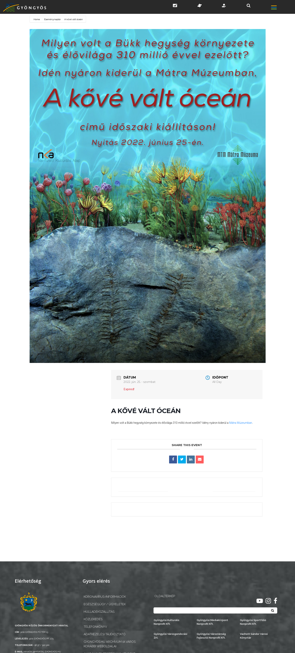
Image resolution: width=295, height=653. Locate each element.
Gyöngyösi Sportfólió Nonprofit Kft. (253, 622)
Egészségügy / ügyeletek (105, 604)
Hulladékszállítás (99, 612)
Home (37, 19)
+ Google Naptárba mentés (144, 487)
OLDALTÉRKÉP (165, 596)
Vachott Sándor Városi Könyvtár (254, 635)
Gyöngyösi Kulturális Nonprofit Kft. (166, 622)
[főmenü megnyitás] (282, 8)
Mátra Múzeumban (240, 422)
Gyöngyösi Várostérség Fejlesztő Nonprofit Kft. (211, 635)
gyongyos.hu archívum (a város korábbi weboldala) (110, 644)
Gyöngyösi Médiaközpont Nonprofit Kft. (212, 622)
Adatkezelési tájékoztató (104, 634)
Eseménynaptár (52, 19)
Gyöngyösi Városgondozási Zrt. (170, 635)
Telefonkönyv (95, 627)
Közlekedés (93, 619)
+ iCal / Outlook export (233, 487)
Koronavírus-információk (105, 597)
